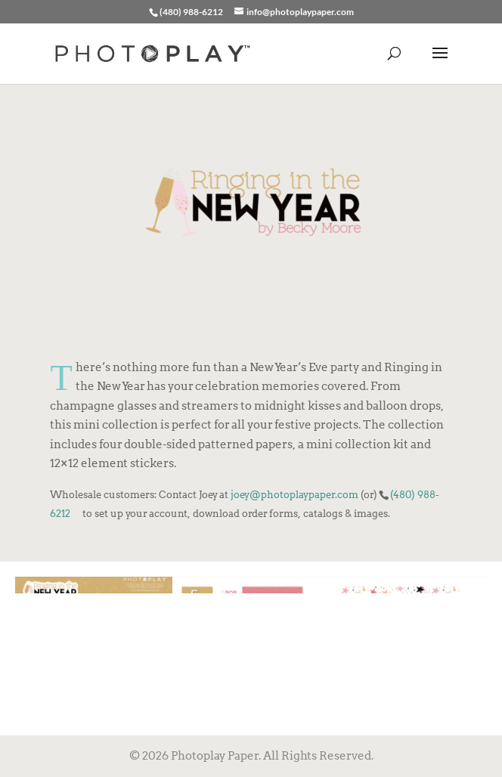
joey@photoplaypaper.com (294, 494)
